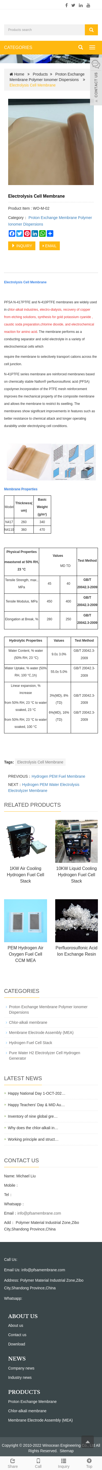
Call (38, 1463)
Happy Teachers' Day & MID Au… (36, 1105)
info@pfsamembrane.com (39, 1213)
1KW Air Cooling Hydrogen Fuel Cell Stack (25, 874)
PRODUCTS (24, 1392)
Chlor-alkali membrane (28, 1022)
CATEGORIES (18, 47)
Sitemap (66, 1451)
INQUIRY (21, 246)
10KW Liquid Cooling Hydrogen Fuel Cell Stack (76, 874)
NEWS (17, 1359)
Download (16, 1344)
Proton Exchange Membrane (32, 1401)
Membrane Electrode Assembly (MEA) (41, 1032)
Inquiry (64, 1463)
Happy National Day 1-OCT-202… (37, 1093)
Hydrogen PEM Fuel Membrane (58, 776)
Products (40, 74)
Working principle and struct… (33, 1139)
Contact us (17, 1335)
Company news (21, 1368)
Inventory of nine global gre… (33, 1116)
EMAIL (50, 246)
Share (13, 1463)
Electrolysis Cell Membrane (40, 762)
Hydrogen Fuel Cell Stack (30, 1042)
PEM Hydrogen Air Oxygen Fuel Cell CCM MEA (26, 954)
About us (15, 1325)
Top (89, 1463)
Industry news (20, 1377)
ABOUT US (23, 1316)
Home (19, 74)
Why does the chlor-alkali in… (33, 1128)
